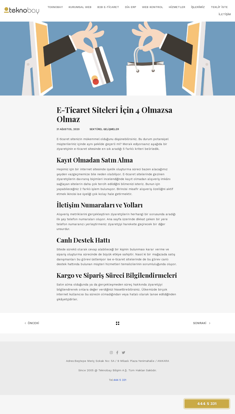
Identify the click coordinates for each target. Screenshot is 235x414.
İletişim (225, 14)
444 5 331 (120, 379)
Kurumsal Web (80, 7)
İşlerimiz (198, 7)
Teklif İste (219, 7)
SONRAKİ (202, 323)
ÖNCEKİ (32, 323)
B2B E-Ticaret (108, 7)
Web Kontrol (152, 7)
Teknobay (55, 7)
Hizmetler (177, 7)
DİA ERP (130, 7)
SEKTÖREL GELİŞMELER (104, 129)
